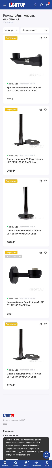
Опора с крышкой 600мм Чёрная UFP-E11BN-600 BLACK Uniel (24, 375)
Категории (11, 30)
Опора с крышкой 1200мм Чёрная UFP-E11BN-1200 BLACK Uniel (25, 161)
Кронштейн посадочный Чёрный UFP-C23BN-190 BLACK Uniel (24, 89)
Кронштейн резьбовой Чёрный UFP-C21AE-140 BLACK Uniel (25, 304)
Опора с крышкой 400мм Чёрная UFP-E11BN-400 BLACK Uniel (24, 232)
